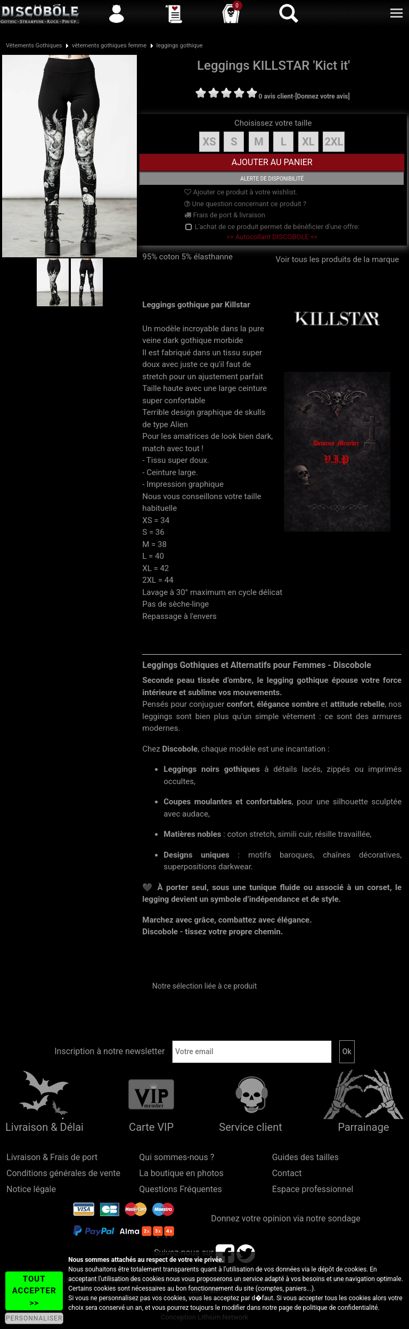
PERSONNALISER (34, 1318)
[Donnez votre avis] (322, 96)
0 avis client (276, 96)
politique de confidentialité (340, 1307)
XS (209, 141)
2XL (333, 141)
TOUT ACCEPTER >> (34, 1291)
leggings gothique (180, 45)
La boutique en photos (181, 1173)
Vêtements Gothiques (34, 45)
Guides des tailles (305, 1157)
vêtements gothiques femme (109, 45)
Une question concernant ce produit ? (245, 204)
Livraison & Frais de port (51, 1157)
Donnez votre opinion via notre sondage (286, 1218)
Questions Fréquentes (180, 1189)
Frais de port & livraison (224, 215)
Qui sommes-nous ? (176, 1157)
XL (308, 141)
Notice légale (31, 1189)
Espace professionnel (313, 1189)
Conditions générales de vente (63, 1173)
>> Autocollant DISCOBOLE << (271, 237)
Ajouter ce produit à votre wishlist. (240, 192)
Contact (287, 1173)
